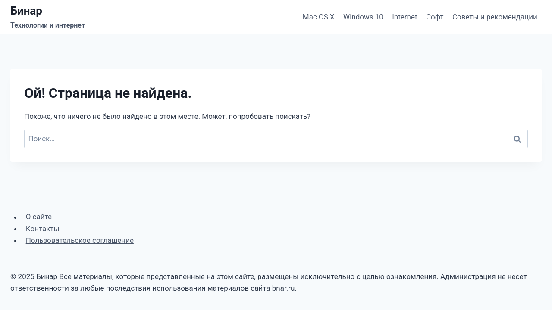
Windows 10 (363, 16)
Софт (435, 16)
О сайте (39, 217)
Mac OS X (319, 16)
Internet (404, 16)
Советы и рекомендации (494, 16)
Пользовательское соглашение (80, 240)
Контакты (43, 228)
